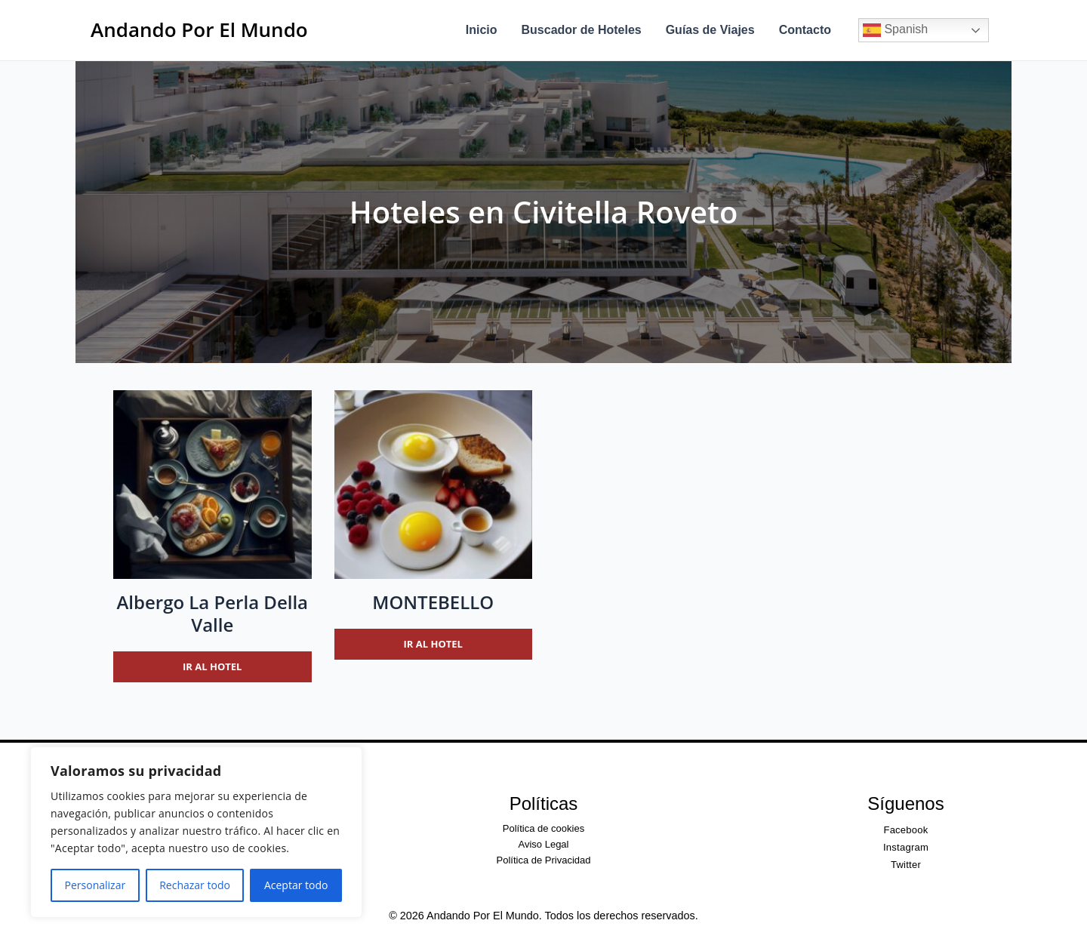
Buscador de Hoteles (582, 29)
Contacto (805, 29)
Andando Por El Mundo (199, 29)
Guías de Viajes (710, 29)
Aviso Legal (544, 844)
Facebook (905, 830)
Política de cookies (543, 828)
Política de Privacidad (543, 860)
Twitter (906, 864)
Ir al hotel (212, 666)
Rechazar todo (194, 885)
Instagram (905, 847)
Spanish (895, 30)
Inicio (481, 29)
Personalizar (95, 885)
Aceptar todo (296, 885)
